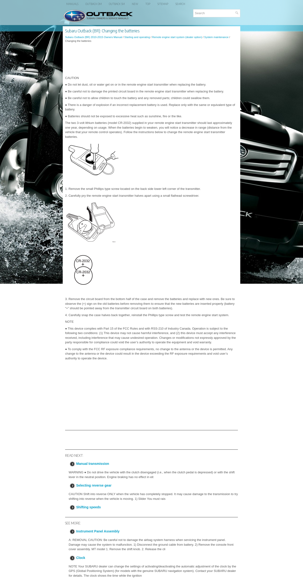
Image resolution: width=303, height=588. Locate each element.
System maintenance (216, 37)
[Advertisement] (151, 59)
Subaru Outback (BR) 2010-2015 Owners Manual (93, 37)
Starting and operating (137, 37)
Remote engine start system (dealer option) (177, 37)
